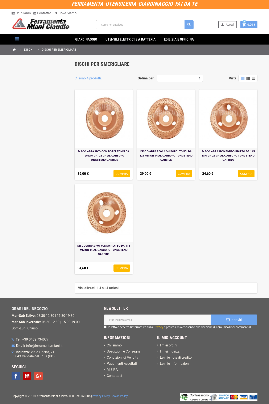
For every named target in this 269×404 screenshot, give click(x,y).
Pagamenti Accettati (122, 364)
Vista (232, 78)
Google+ (38, 376)
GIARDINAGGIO (86, 39)
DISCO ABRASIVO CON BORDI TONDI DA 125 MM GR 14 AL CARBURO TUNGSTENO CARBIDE (166, 155)
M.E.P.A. (113, 370)
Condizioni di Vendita (122, 357)
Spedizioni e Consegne (123, 351)
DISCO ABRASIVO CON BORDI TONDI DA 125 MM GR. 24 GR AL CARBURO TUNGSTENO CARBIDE (103, 155)
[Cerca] (145, 24)
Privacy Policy (101, 396)
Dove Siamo (65, 13)
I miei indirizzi (170, 351)
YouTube (27, 376)
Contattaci (42, 13)
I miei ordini (168, 345)
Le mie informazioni (175, 364)
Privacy (158, 327)
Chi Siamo (21, 13)
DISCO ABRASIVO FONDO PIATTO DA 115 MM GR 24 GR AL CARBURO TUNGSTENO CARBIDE (228, 155)
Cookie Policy (119, 396)
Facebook (16, 376)
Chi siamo (114, 345)
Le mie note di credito (176, 357)
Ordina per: (146, 78)
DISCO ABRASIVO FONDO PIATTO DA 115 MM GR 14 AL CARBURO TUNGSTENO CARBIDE (103, 250)
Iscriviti (234, 320)
